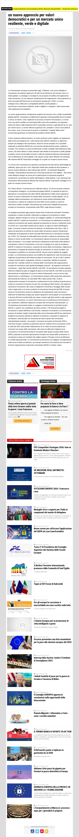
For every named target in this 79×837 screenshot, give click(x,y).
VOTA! (55, 429)
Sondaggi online (48, 381)
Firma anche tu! (22, 421)
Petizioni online (15, 381)
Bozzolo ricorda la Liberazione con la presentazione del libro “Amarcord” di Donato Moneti (37, 9)
